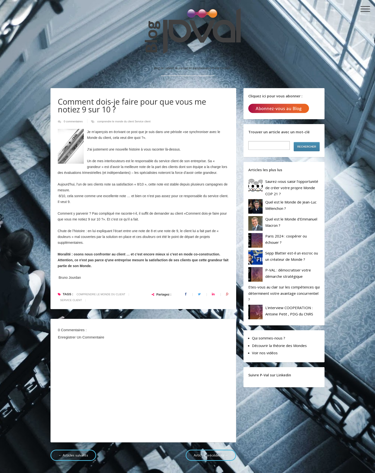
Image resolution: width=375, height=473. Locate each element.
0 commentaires (73, 121)
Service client (142, 121)
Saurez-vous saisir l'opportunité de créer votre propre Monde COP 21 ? (291, 187)
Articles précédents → (211, 455)
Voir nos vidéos (265, 352)
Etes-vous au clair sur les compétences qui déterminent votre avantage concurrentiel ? (284, 293)
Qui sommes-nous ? (268, 338)
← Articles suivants (73, 455)
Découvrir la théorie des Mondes (279, 345)
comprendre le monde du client (116, 121)
